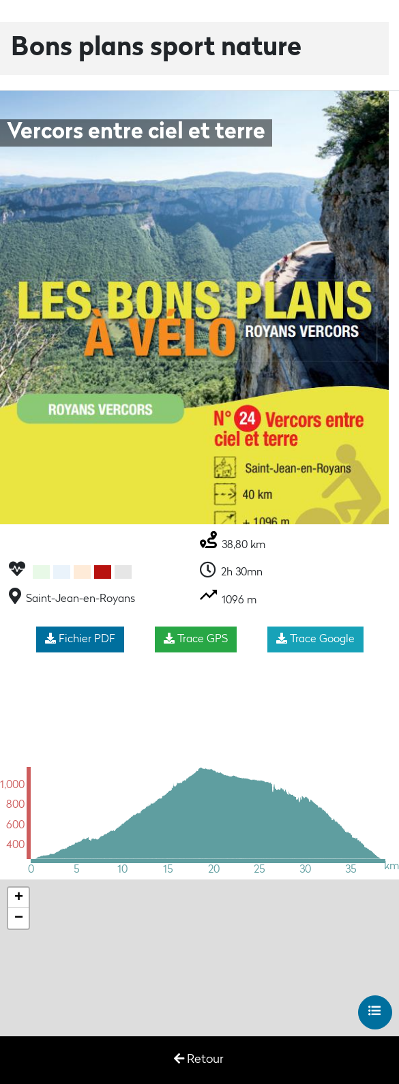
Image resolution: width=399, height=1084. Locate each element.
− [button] (18, 918)
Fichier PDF (80, 639)
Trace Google (315, 639)
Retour (198, 1059)
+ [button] (18, 898)
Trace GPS (196, 639)
